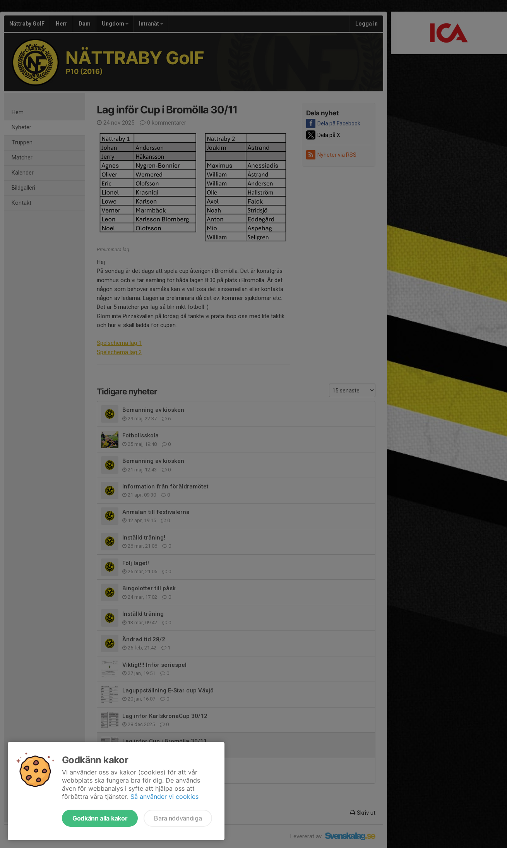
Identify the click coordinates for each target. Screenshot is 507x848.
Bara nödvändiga (178, 818)
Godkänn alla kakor (99, 818)
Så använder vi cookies (164, 796)
